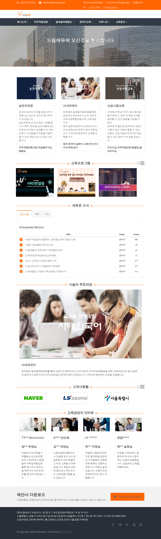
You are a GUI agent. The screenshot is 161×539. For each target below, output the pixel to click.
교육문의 (122, 21)
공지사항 (24, 214)
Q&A (37, 214)
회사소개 (23, 21)
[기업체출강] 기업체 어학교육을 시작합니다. (46, 271)
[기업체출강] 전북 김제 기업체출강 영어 (44, 250)
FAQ (47, 214)
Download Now (127, 496)
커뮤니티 (105, 21)
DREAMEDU (66, 531)
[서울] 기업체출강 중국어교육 (39, 245)
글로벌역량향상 (66, 21)
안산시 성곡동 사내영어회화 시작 (41, 261)
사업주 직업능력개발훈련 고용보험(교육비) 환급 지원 (50, 239)
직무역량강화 (43, 21)
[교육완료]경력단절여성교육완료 (40, 255)
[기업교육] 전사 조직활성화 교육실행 (42, 266)
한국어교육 (87, 21)
